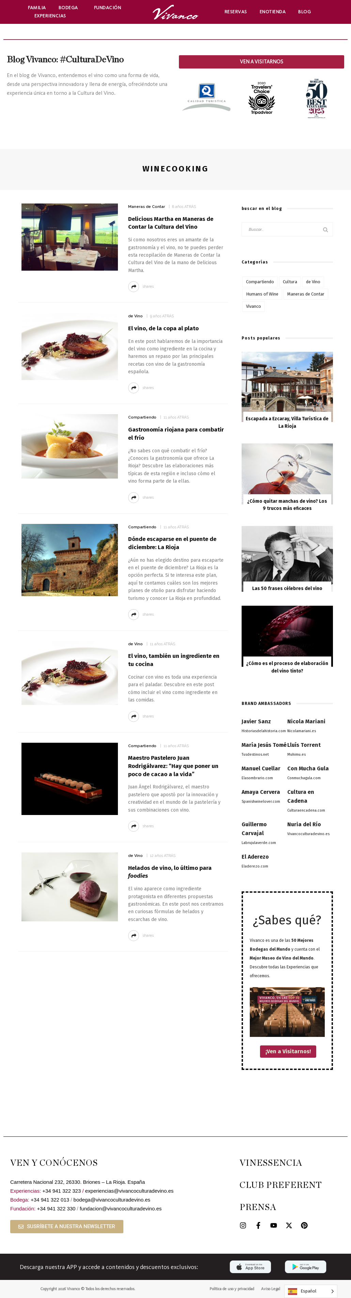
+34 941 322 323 (61, 1191)
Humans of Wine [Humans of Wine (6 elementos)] (262, 294)
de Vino (135, 316)
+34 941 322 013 (50, 1200)
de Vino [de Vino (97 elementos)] (313, 281)
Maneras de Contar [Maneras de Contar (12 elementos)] (305, 294)
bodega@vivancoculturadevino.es (112, 1200)
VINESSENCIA (271, 1163)
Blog (304, 12)
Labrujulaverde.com (259, 843)
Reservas (236, 12)
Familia (37, 8)
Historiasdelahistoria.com (264, 731)
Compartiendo (142, 417)
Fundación (109, 7)
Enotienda (273, 12)
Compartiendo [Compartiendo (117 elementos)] (260, 281)
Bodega (70, 7)
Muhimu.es (296, 754)
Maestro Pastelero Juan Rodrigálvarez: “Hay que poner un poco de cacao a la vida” (173, 766)
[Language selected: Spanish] (310, 1291)
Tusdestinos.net (255, 754)
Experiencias (52, 16)
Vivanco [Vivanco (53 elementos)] (253, 306)
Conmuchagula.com (304, 778)
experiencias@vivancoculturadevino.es (129, 1191)
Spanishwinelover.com (261, 801)
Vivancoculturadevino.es (308, 834)
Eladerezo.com (255, 866)
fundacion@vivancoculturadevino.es (121, 1208)
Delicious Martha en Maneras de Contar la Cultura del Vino (170, 223)
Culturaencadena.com (306, 810)
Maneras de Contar (146, 207)
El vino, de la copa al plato (163, 328)
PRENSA (258, 1207)
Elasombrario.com (257, 778)
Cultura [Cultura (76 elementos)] (290, 281)
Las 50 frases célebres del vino (287, 588)
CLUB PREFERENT (281, 1185)
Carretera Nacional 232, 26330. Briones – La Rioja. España (77, 1182)
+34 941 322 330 (56, 1208)
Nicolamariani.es (301, 731)
